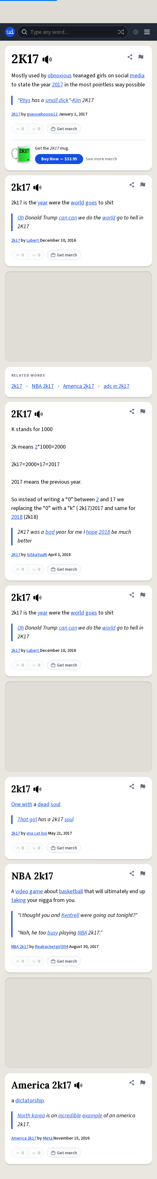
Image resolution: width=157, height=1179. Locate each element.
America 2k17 (78, 386)
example (92, 1116)
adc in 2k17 (116, 386)
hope (92, 532)
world (77, 203)
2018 (17, 517)
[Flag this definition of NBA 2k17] (143, 873)
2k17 (15, 240)
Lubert (33, 240)
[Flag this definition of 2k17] (143, 185)
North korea (31, 1116)
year (43, 203)
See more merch (101, 159)
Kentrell (70, 915)
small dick (56, 100)
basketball (71, 891)
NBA (82, 933)
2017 (57, 85)
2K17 (15, 114)
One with (21, 804)
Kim (76, 100)
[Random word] (120, 32)
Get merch (64, 129)
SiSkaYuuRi (37, 555)
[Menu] (147, 32)
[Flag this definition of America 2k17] (143, 1083)
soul (55, 804)
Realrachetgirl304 (51, 947)
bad (50, 532)
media (137, 76)
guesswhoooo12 (42, 114)
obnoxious (60, 76)
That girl (27, 819)
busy (52, 933)
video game (29, 891)
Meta (48, 1138)
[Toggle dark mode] (136, 32)
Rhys (25, 100)
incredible (69, 1116)
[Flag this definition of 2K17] (141, 57)
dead (43, 804)
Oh (21, 218)
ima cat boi (37, 833)
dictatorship (29, 1100)
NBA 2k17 (43, 386)
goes (91, 203)
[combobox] (73, 32)
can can (68, 218)
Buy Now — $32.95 (59, 159)
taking (18, 900)
